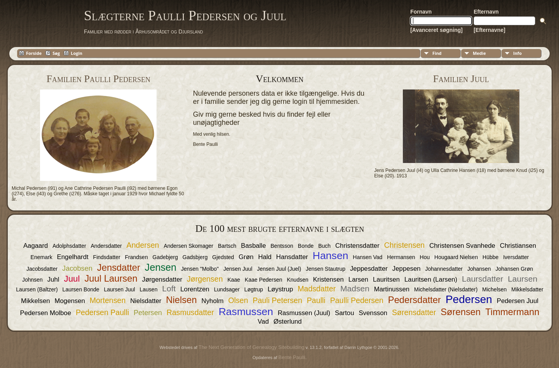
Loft (169, 288)
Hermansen (401, 257)
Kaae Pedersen (263, 280)
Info (517, 53)
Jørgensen (205, 279)
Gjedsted (223, 257)
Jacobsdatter (41, 269)
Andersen (143, 245)
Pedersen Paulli (102, 312)
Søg (56, 53)
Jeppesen (406, 268)
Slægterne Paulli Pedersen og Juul (185, 15)
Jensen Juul (238, 269)
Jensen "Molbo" (200, 269)
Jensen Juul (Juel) (279, 269)
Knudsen (297, 280)
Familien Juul (461, 78)
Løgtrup (253, 289)
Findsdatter (106, 257)
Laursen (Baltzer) (36, 289)
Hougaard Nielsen (456, 257)
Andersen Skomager (188, 246)
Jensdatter (118, 267)
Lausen (149, 289)
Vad (263, 321)
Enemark (41, 257)
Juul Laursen (110, 278)
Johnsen (32, 280)
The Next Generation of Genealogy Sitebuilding (251, 347)
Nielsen (181, 299)
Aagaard (35, 245)
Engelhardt (73, 257)
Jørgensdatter (162, 279)
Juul (72, 279)
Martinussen (391, 289)
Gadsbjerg (195, 257)
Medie (479, 53)
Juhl (53, 279)
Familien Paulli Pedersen (98, 78)
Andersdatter (106, 246)
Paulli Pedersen (356, 300)
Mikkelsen (35, 301)
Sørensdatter (414, 312)
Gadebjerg (165, 257)
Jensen (160, 267)
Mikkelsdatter (527, 289)
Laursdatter (482, 278)
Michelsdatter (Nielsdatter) (446, 289)
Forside (34, 53)
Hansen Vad (367, 257)
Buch (324, 246)
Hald (265, 257)
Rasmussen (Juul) (304, 313)
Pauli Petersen (277, 300)
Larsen (358, 279)
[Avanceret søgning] (436, 30)
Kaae (233, 280)
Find (437, 53)
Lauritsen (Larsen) (430, 279)
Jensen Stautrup (325, 269)
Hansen (330, 255)
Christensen (404, 245)
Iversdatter (516, 257)
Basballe (253, 245)
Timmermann (512, 312)
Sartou (344, 313)
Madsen (354, 288)
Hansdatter (292, 257)
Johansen (479, 269)
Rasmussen (246, 311)
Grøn (246, 257)
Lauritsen (386, 279)
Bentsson (282, 246)
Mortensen (108, 300)
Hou (425, 257)
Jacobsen (77, 268)
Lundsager (227, 289)
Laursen (522, 278)
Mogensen (70, 301)
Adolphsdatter (69, 246)
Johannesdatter (444, 269)
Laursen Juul (119, 289)
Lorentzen (194, 289)
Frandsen (136, 257)
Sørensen (461, 312)
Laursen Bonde (81, 289)
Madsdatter (317, 288)
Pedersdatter (414, 299)
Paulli (316, 300)
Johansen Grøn (514, 269)
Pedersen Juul (517, 301)
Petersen (148, 313)
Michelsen (494, 289)
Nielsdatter (145, 301)
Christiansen (518, 245)
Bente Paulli (292, 357)
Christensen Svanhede (462, 245)
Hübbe (490, 257)
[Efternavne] (489, 30)
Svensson (373, 313)
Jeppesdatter (369, 268)
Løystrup (280, 289)
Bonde (305, 246)
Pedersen (469, 299)
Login (76, 53)
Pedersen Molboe (45, 313)
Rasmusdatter (190, 312)
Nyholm (213, 301)
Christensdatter (357, 245)
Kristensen (328, 279)
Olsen (238, 300)
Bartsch (227, 246)
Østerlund (287, 321)
